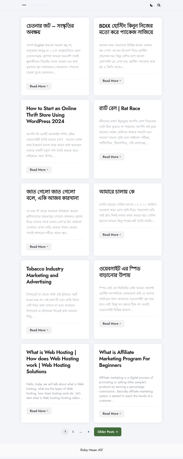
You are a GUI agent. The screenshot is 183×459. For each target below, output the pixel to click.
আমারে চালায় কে (117, 193)
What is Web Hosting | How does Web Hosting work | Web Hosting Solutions (53, 364)
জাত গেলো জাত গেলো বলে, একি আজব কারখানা (53, 196)
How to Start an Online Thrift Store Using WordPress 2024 (52, 115)
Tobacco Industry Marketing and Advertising (45, 277)
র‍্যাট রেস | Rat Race (120, 109)
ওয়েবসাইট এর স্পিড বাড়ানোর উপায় (120, 273)
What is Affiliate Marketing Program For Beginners (125, 361)
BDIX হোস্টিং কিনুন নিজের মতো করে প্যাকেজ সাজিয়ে (127, 29)
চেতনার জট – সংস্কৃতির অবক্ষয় (51, 29)
